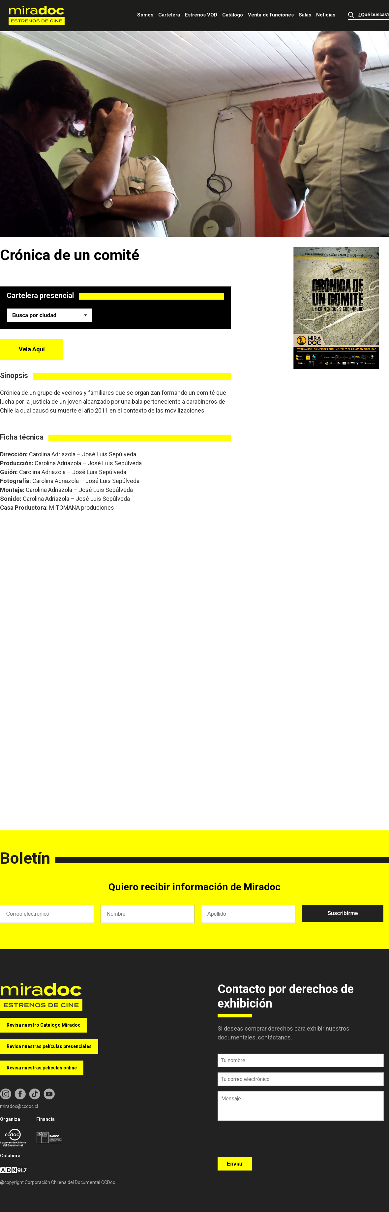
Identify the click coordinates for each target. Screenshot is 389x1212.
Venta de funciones (271, 15)
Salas (305, 15)
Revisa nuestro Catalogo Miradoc (43, 1025)
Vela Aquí (32, 349)
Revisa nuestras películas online (42, 1067)
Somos (145, 15)
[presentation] (268, 1141)
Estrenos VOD (201, 15)
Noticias (325, 15)
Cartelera (169, 15)
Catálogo (232, 15)
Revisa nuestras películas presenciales (49, 1046)
